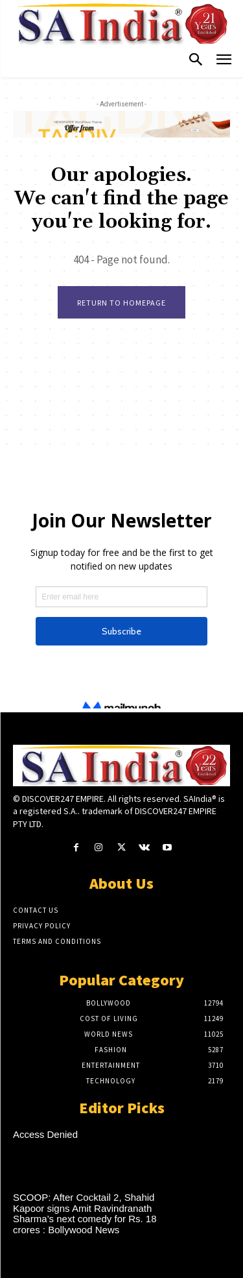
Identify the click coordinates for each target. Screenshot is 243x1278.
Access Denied (45, 1134)
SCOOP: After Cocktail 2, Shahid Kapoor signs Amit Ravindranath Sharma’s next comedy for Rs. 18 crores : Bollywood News (84, 1213)
